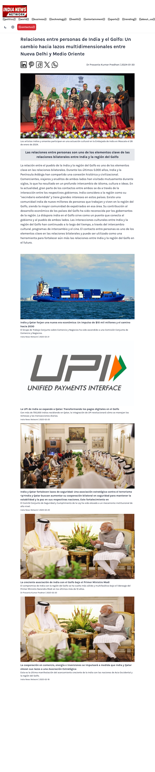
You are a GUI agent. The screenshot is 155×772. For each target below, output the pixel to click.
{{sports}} (113, 19)
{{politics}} (9, 19)
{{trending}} (129, 19)
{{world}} (23, 19)
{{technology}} (57, 19)
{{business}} (39, 19)
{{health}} (75, 19)
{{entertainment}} (94, 19)
